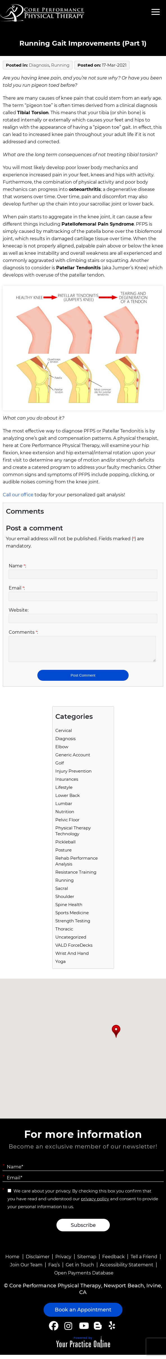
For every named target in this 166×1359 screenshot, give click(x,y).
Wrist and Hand (72, 957)
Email (17, 588)
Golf (59, 767)
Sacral (61, 892)
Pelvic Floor (67, 824)
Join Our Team (26, 1269)
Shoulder (64, 900)
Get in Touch (80, 1269)
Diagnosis (39, 65)
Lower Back (67, 799)
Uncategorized (70, 941)
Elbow (61, 751)
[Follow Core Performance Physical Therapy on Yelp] (112, 1330)
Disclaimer (37, 1261)
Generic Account (72, 759)
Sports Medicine (72, 917)
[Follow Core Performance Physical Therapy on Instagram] (67, 1330)
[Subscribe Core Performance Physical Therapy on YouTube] (83, 1330)
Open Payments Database (83, 1277)
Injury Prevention (73, 775)
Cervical (63, 734)
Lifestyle (63, 791)
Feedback (113, 1261)
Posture (63, 854)
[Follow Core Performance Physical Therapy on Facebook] (53, 1330)
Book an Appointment (83, 1314)
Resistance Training (75, 876)
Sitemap (86, 1261)
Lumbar (63, 807)
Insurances (66, 783)
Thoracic (64, 933)
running (60, 65)
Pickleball (65, 846)
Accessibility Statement (126, 1269)
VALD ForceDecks (73, 949)
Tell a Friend (144, 1261)
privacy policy (95, 1203)
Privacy (63, 1261)
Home (12, 1261)
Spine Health (68, 908)
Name (17, 566)
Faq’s (54, 1269)
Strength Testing (72, 925)
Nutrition (64, 815)
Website (18, 610)
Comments (23, 632)
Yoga (60, 965)
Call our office (18, 494)
